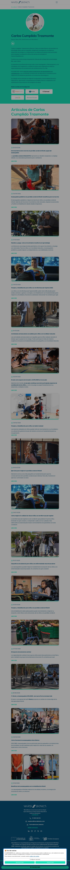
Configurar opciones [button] (35, 859)
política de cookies (34, 856)
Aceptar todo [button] (50, 862)
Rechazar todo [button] (20, 862)
